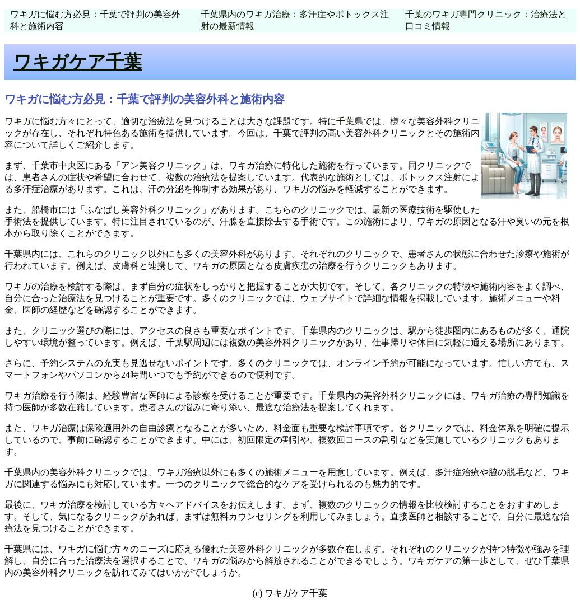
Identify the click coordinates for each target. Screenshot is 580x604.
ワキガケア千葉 (77, 61)
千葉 (345, 121)
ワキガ (17, 121)
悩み (327, 189)
